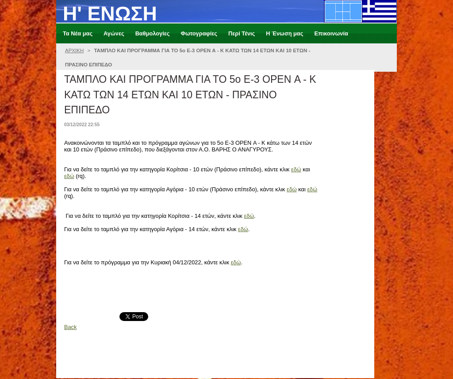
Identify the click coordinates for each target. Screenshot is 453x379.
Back (70, 327)
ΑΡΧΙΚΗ (74, 50)
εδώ (296, 169)
